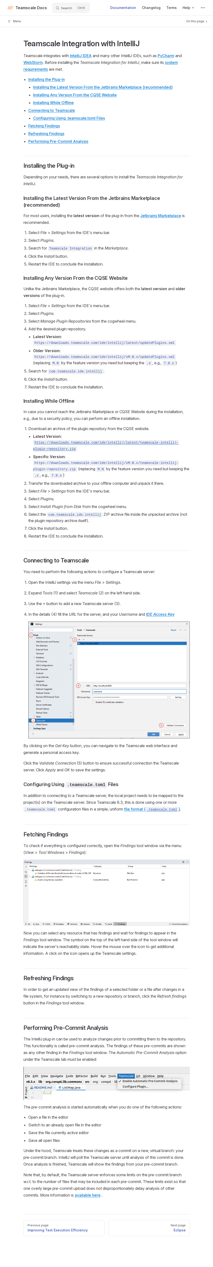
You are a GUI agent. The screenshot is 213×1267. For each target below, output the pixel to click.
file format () (152, 809)
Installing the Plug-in (46, 79)
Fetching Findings (44, 125)
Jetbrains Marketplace (160, 215)
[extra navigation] (203, 7)
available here (88, 1195)
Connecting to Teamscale (51, 110)
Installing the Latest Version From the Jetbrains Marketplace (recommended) (103, 87)
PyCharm (166, 55)
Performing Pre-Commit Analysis (58, 141)
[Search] (71, 8)
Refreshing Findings (46, 133)
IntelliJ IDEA (81, 55)
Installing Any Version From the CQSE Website (75, 94)
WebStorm (33, 62)
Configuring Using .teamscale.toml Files (69, 118)
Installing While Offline (53, 102)
